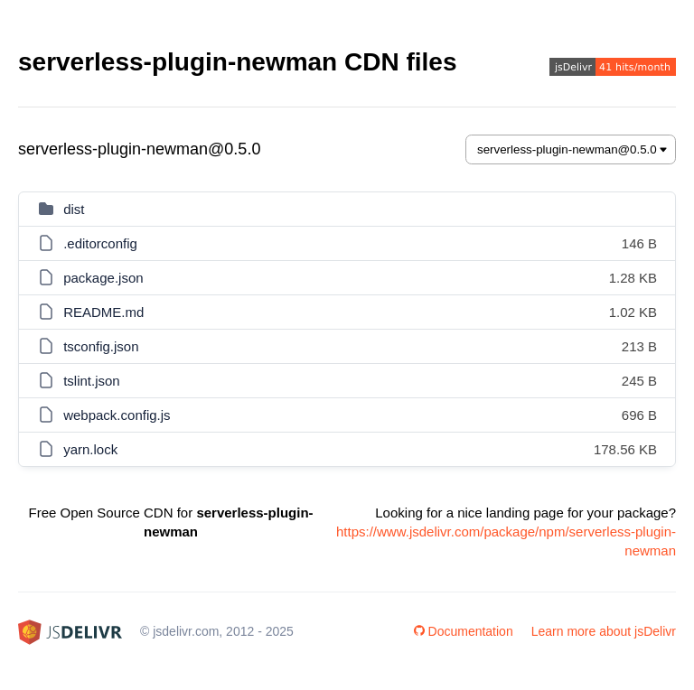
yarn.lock (90, 449)
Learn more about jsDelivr (603, 631)
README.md (103, 312)
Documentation (463, 631)
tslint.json (91, 380)
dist (73, 209)
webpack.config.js (116, 415)
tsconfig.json (100, 346)
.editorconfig (100, 243)
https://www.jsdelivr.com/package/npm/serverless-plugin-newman (506, 541)
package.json (103, 277)
